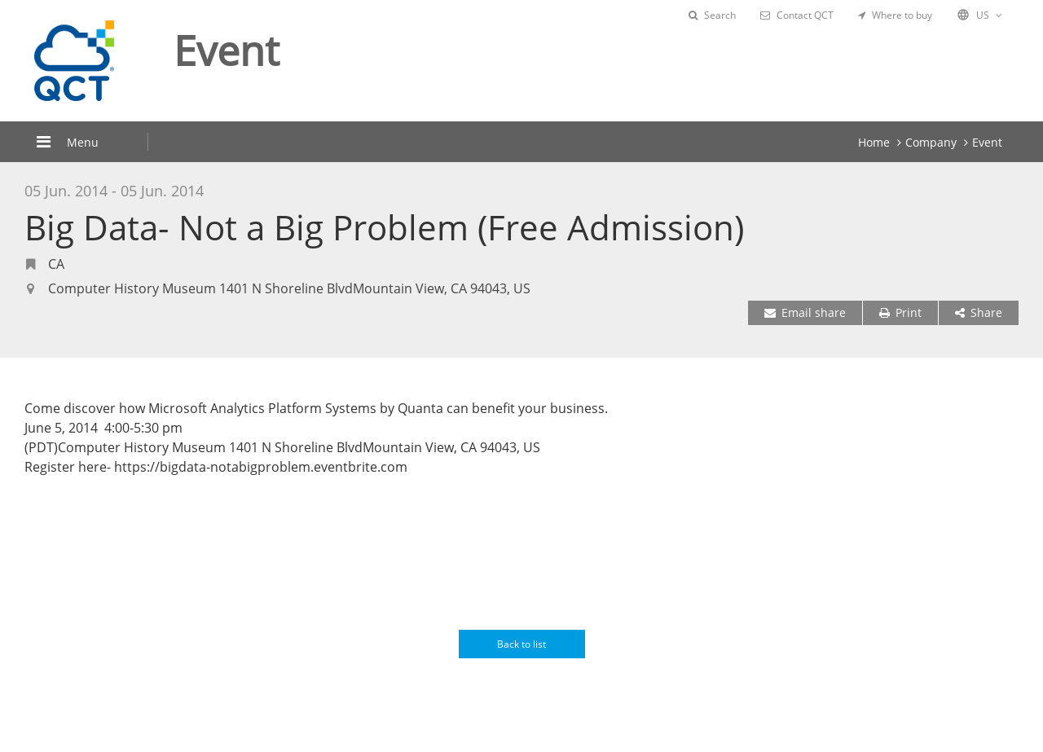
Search (712, 15)
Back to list (521, 644)
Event (987, 142)
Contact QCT (797, 15)
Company (931, 142)
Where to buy (895, 15)
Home (874, 142)
